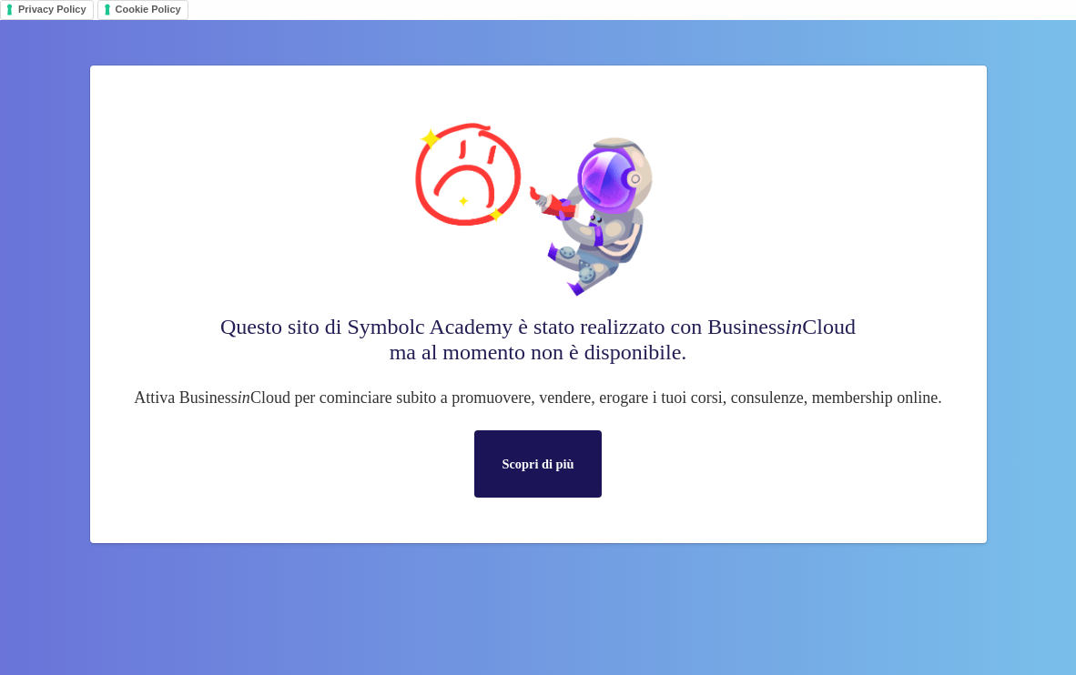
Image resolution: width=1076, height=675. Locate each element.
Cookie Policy (148, 9)
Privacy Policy (52, 9)
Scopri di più (538, 464)
